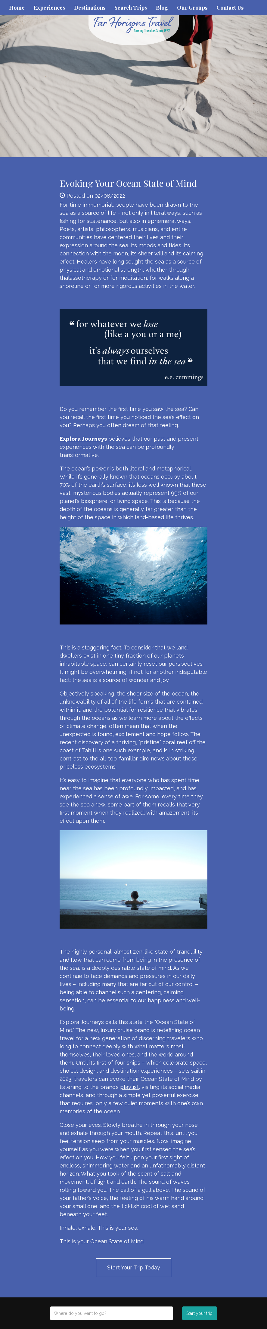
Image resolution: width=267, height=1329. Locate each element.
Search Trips (130, 7)
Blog (162, 7)
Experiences (49, 7)
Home (17, 7)
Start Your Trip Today (133, 1267)
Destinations (89, 7)
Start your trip (199, 1313)
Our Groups (192, 7)
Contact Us (230, 7)
